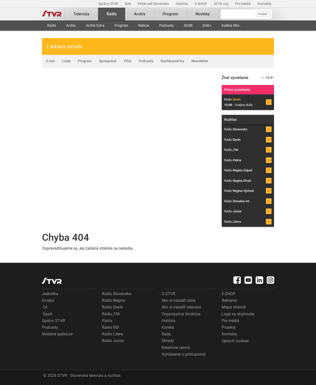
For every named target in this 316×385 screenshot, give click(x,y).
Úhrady (168, 340)
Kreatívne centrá (176, 347)
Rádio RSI (110, 327)
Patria (107, 320)
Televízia (81, 14)
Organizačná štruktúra (181, 314)
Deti (128, 4)
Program (121, 25)
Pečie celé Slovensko (154, 4)
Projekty (229, 327)
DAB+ (207, 25)
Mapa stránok (234, 307)
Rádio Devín (112, 307)
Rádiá (51, 25)
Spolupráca (108, 61)
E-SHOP (201, 4)
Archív (71, 25)
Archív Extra (95, 25)
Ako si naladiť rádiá (179, 300)
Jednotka (50, 293)
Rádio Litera (112, 334)
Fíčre (127, 61)
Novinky (203, 14)
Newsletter (200, 61)
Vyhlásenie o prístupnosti (184, 354)
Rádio (112, 14)
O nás (50, 61)
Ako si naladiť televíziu (181, 307)
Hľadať (262, 14)
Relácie (143, 25)
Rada (166, 334)
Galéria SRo (230, 25)
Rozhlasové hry (172, 61)
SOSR (188, 25)
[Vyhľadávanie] (246, 14)
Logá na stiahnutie (238, 314)
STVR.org (221, 4)
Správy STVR (108, 4)
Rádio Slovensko (116, 293)
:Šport (47, 314)
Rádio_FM (110, 314)
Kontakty (264, 4)
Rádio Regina (113, 300)
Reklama (229, 300)
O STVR (168, 293)
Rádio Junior (113, 340)
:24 (44, 307)
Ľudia (66, 61)
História (182, 4)
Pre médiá (243, 4)
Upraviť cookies (235, 341)
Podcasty (166, 25)
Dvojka (48, 300)
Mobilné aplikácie (57, 334)
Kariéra (168, 327)
